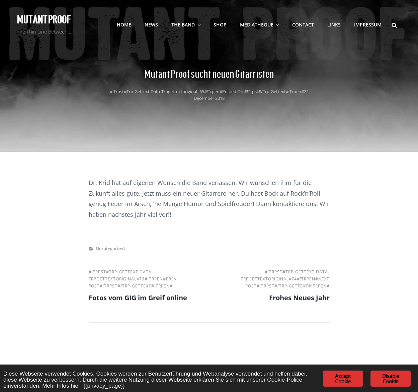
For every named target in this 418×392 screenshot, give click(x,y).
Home (124, 24)
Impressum (368, 24)
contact (303, 24)
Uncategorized (110, 249)
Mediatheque (260, 24)
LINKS (334, 24)
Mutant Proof (44, 20)
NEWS (151, 24)
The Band (186, 24)
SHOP (220, 24)
